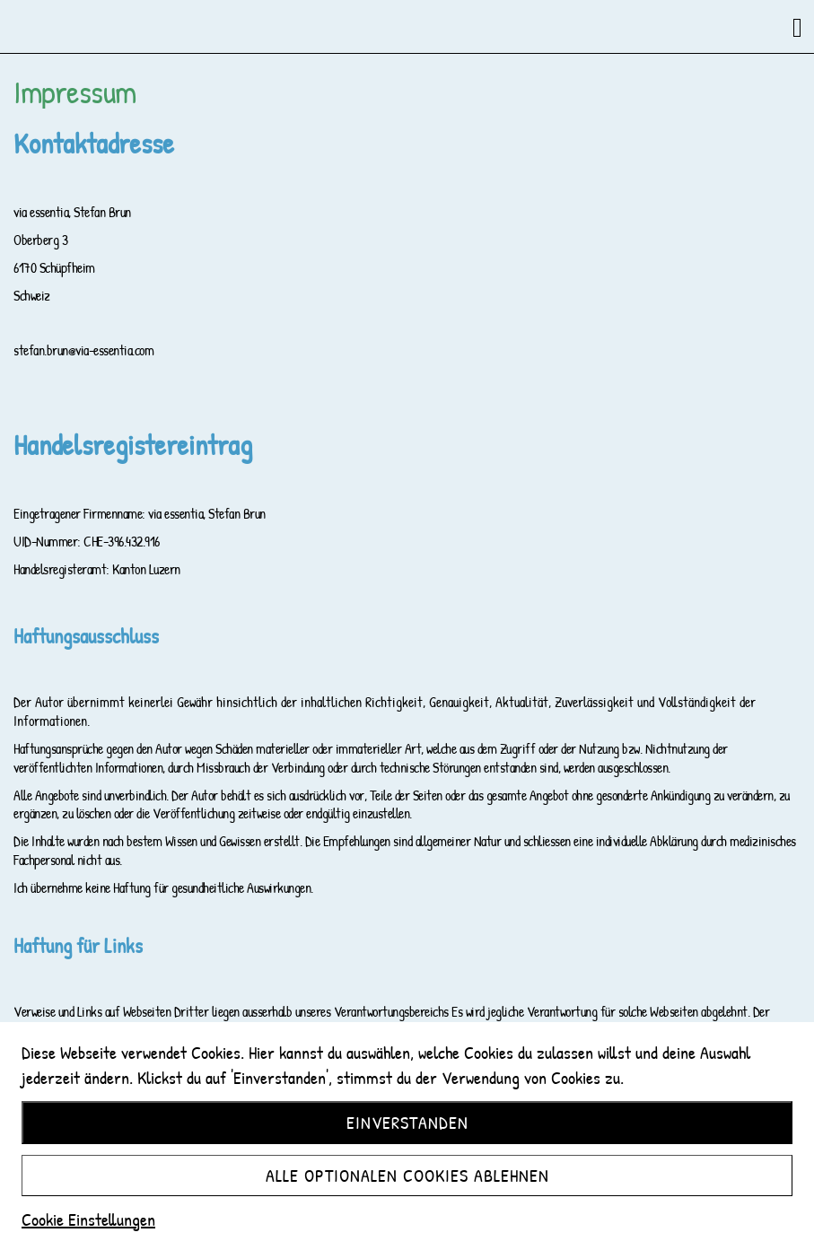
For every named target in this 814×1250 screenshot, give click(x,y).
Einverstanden (407, 1122)
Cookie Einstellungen (88, 1219)
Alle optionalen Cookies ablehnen (407, 1175)
